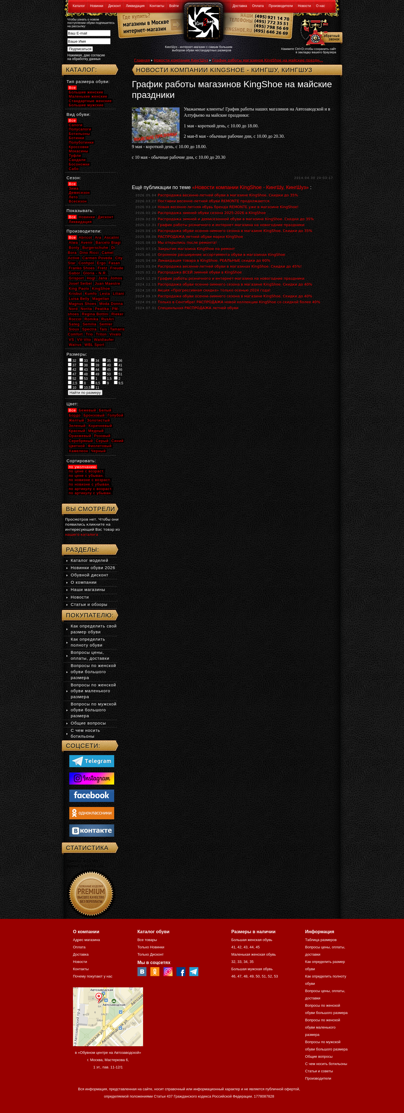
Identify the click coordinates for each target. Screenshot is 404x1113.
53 (83, 378)
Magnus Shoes (83, 304)
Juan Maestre (107, 283)
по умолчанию (82, 467)
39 (95, 365)
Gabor (74, 273)
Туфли (75, 155)
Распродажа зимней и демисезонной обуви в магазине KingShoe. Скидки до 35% (236, 219)
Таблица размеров (321, 940)
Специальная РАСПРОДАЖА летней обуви (198, 308)
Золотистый (98, 420)
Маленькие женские (88, 96)
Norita (86, 309)
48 (83, 374)
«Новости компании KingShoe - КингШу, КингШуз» (250, 187)
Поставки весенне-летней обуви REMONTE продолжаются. (214, 201)
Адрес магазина (86, 940)
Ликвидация (135, 6)
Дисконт (114, 6)
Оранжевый (80, 436)
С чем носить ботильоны (326, 1064)
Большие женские (86, 92)
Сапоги (75, 125)
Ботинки (76, 138)
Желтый (76, 420)
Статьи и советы (319, 1071)
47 (72, 374)
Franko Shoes (82, 268)
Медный (96, 431)
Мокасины (78, 151)
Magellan (100, 298)
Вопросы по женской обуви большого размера (93, 671)
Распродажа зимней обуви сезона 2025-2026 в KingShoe (212, 213)
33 (83, 360)
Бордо (75, 415)
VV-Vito (84, 339)
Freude (116, 268)
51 (118, 374)
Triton (101, 334)
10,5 (85, 387)
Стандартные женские (90, 101)
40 (106, 365)
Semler (106, 324)
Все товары (147, 940)
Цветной (77, 446)
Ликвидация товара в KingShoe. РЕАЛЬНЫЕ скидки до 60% (214, 260)
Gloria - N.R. (95, 273)
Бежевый (87, 410)
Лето (73, 197)
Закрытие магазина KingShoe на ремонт (196, 249)
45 (106, 369)
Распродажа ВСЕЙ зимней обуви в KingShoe (200, 272)
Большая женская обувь (251, 940)
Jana (102, 278)
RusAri (107, 319)
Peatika (102, 309)
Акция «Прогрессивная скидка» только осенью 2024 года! (214, 290)
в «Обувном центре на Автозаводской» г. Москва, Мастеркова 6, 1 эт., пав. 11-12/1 (108, 1059)
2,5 (72, 383)
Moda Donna (111, 304)
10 (72, 387)
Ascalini (111, 237)
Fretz (102, 268)
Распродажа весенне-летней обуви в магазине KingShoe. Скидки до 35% (228, 195)
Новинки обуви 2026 (93, 567)
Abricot (85, 237)
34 (95, 360)
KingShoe (101, 288)
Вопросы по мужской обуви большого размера (93, 710)
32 (72, 360)
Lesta (105, 293)
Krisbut (75, 293)
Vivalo (115, 334)
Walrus (75, 344)
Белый (105, 410)
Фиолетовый (100, 446)
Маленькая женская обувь (253, 954)
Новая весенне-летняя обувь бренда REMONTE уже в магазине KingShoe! (228, 207)
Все (72, 88)
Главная (142, 60)
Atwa (73, 242)
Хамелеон (78, 451)
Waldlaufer (104, 339)
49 (95, 374)
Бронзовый (94, 415)
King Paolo (79, 288)
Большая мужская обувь (252, 969)
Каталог (79, 6)
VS (71, 339)
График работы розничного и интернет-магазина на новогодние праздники (231, 225)
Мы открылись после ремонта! (187, 242)
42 (72, 369)
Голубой (115, 415)
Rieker (117, 314)
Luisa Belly (79, 298)
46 (118, 369)
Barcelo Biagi (108, 242)
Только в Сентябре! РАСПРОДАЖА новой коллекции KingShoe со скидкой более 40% (239, 302)
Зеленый (77, 426)
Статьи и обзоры (89, 604)
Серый (102, 441)
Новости (304, 6)
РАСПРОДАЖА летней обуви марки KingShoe (200, 236)
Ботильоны (79, 134)
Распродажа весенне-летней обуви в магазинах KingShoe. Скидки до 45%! (230, 266)
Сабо (74, 169)
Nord (73, 309)
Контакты (157, 6)
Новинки (96, 6)
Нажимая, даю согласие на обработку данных (86, 57)
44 (95, 369)
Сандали (77, 160)
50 (106, 374)
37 (72, 365)
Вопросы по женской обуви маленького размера (93, 690)
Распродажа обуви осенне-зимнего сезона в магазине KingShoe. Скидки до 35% (235, 231)
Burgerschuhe (95, 247)
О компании (84, 582)
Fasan (114, 263)
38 (83, 365)
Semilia (89, 324)
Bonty (74, 247)
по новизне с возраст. (90, 480)
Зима (74, 188)
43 (83, 369)
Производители (281, 6)
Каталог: (81, 69)
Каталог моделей (89, 560)
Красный (77, 431)
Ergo (101, 263)
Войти (174, 6)
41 (118, 365)
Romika (91, 319)
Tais (103, 329)
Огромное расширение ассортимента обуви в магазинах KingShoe (221, 254)
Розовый (102, 436)
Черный (98, 451)
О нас (320, 6)
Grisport (76, 278)
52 (72, 378)
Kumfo (91, 293)
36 (118, 360)
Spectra (89, 329)
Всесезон (78, 201)
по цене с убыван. (86, 475)
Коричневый (100, 426)
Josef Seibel (80, 283)
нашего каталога (81, 534)
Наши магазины (88, 589)
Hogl (91, 278)
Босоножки (79, 164)
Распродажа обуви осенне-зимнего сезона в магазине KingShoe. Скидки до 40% (235, 284)
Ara (98, 237)
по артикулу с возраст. (91, 489)
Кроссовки (79, 147)
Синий (117, 441)
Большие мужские (86, 105)
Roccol (75, 319)
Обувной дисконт (89, 574)
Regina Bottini (95, 314)
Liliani (118, 293)
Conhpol (86, 263)
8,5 (95, 383)
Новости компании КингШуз (181, 60)
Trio (89, 334)
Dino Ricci (89, 252)
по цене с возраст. (86, 471)
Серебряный (81, 441)
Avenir (87, 242)
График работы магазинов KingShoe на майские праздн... (267, 60)
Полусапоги (80, 129)
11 (95, 387)
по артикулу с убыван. (90, 493)
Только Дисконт (150, 954)
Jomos (116, 278)
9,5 (118, 383)
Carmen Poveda (97, 258)
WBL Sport (94, 344)
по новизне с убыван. (90, 484)
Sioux (74, 329)
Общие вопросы (88, 723)
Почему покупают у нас (92, 976)
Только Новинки (150, 947)
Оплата (258, 6)
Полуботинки (81, 142)
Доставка (240, 6)
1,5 (107, 378)
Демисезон (79, 192)
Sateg (74, 324)
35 (106, 360)
